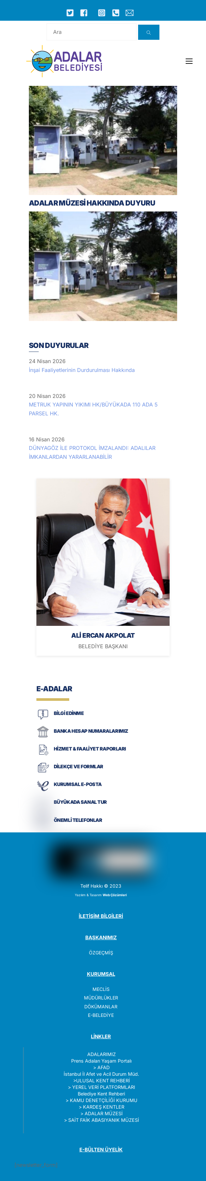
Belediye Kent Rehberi (101, 1093)
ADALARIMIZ (101, 1054)
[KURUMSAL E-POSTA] (43, 790)
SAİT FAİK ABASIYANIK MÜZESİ (103, 1120)
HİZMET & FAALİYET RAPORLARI (90, 748)
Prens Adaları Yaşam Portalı (101, 1061)
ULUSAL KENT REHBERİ (103, 1080)
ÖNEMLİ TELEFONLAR (78, 820)
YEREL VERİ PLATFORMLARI (103, 1087)
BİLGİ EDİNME (69, 713)
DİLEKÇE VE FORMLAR (78, 766)
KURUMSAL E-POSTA (78, 784)
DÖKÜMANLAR (100, 1006)
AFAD (103, 1067)
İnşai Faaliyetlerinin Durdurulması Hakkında (82, 370)
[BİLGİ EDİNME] (43, 719)
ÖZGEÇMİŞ (101, 952)
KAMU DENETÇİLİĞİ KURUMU (103, 1100)
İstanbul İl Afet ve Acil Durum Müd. (101, 1074)
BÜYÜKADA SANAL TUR (80, 802)
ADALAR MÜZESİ (104, 1113)
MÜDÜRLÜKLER (101, 997)
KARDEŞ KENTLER (103, 1107)
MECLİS (101, 989)
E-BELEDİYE (101, 1015)
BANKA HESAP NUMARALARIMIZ (91, 731)
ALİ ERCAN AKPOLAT (102, 635)
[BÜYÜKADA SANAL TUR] (43, 808)
